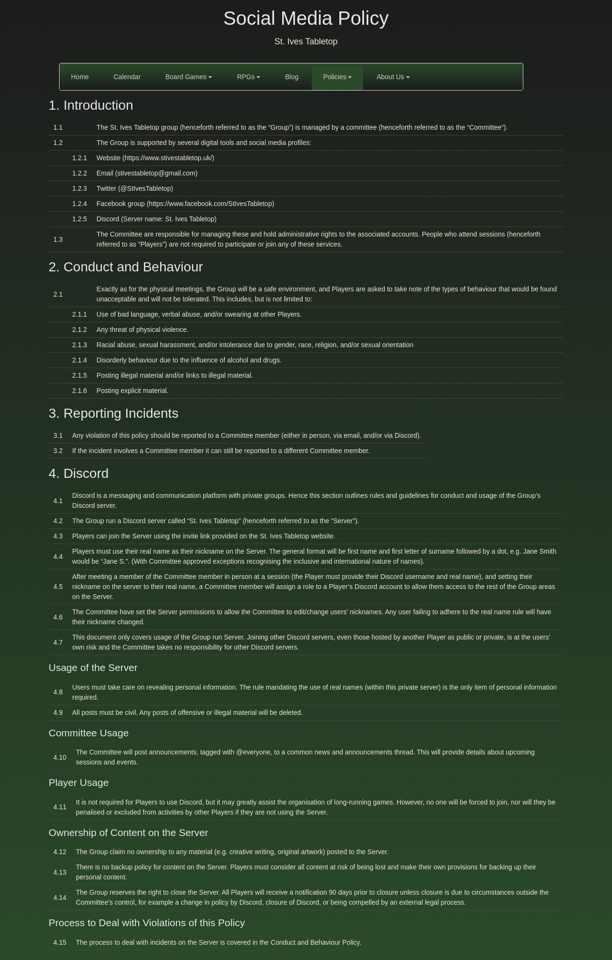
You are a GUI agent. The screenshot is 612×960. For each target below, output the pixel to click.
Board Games (188, 77)
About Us (393, 77)
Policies (337, 77)
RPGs (248, 77)
